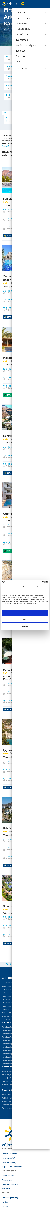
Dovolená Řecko (8, 1027)
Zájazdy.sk (6, 1189)
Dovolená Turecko (9, 1037)
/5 (9, 236)
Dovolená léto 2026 (10, 989)
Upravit (25, 619)
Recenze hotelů (8, 1176)
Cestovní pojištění (9, 1158)
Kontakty (5, 1202)
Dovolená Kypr (8, 1057)
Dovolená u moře (9, 1009)
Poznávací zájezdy (9, 992)
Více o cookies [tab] (41, 586)
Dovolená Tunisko (9, 1040)
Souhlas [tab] (9, 586)
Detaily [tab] (25, 586)
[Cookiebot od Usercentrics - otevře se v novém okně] (36, 582)
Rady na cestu (7, 1180)
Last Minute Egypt (9, 982)
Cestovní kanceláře (10, 1184)
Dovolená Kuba (8, 1063)
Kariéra (5, 1206)
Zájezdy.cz (10, 964)
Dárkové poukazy (9, 1162)
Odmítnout (25, 626)
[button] (13, 9)
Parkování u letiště (9, 1154)
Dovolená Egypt (8, 1050)
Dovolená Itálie (8, 1060)
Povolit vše (25, 613)
